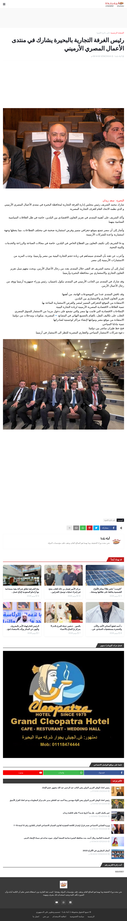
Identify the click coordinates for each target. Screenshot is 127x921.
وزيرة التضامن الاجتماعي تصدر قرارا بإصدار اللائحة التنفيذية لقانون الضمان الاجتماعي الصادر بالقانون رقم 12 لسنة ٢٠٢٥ (62, 825)
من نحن (46, 916)
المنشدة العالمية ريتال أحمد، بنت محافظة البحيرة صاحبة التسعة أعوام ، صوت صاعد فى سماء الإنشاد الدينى (67, 838)
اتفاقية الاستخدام (59, 916)
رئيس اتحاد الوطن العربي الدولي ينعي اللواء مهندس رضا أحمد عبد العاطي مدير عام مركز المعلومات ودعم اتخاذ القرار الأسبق (60, 800)
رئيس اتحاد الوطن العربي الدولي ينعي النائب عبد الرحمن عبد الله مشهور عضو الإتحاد (76, 787)
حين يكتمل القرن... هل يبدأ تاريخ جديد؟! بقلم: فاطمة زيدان (86, 813)
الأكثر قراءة (117, 781)
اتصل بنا (36, 916)
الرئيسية (91, 916)
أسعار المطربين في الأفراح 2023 (96, 850)
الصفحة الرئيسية (117, 32)
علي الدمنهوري (42, 912)
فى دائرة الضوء (103, 32)
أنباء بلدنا (105, 538)
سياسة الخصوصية (77, 916)
